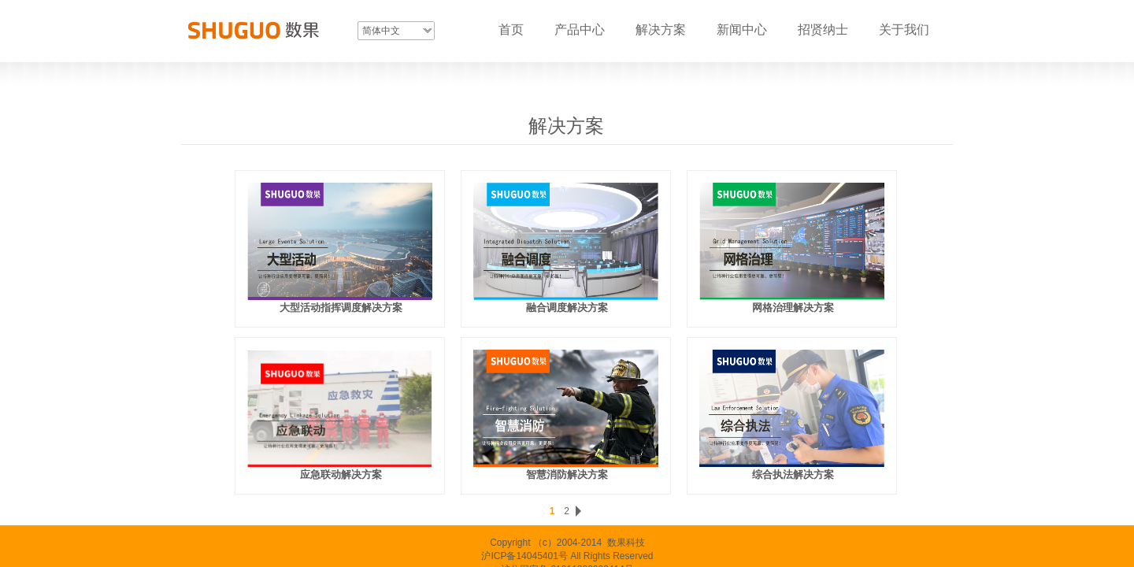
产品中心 (579, 29)
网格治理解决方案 (793, 307)
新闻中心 (742, 29)
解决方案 (661, 29)
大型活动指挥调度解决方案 (341, 307)
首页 (511, 29)
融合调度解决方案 (567, 307)
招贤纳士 (823, 29)
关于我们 (904, 29)
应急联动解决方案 (341, 474)
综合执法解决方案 (793, 474)
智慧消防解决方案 (567, 474)
